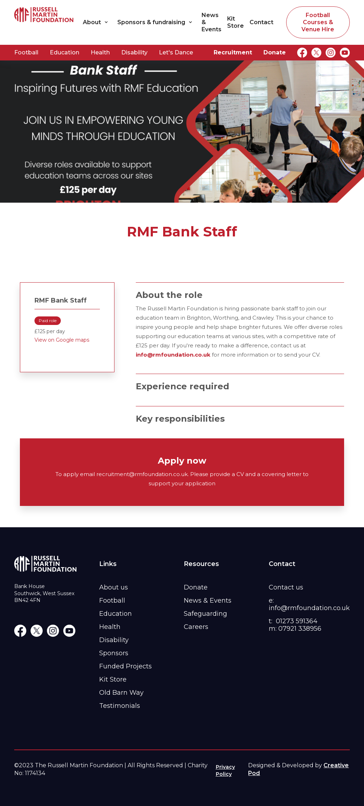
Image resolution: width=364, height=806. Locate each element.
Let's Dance (176, 52)
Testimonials (119, 706)
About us (113, 587)
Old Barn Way (121, 692)
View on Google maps (61, 340)
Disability (134, 52)
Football (26, 52)
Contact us (286, 587)
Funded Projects (125, 666)
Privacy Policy (225, 770)
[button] (97, 22)
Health (100, 52)
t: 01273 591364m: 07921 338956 (295, 624)
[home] (44, 22)
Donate (274, 52)
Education (64, 52)
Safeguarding (205, 614)
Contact (261, 22)
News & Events (211, 22)
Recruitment (233, 52)
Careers (196, 627)
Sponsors (113, 653)
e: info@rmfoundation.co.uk (309, 604)
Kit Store (235, 22)
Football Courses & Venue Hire (317, 22)
